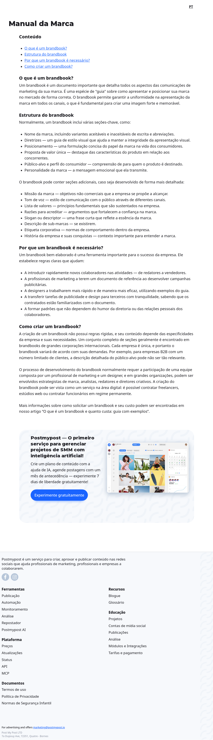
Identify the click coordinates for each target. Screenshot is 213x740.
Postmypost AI (14, 629)
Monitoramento (15, 609)
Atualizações (12, 652)
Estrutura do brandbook (46, 54)
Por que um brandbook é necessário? (57, 60)
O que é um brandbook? (46, 48)
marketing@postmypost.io (49, 727)
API (4, 666)
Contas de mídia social (127, 625)
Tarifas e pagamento (126, 652)
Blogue (114, 595)
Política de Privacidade (20, 696)
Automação (11, 602)
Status (7, 659)
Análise (8, 616)
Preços (7, 646)
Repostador (11, 623)
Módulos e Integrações (128, 646)
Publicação (11, 595)
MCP (5, 673)
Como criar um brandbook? (49, 66)
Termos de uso (14, 689)
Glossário (116, 602)
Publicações (118, 632)
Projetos (115, 618)
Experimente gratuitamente (59, 495)
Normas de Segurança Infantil (26, 703)
